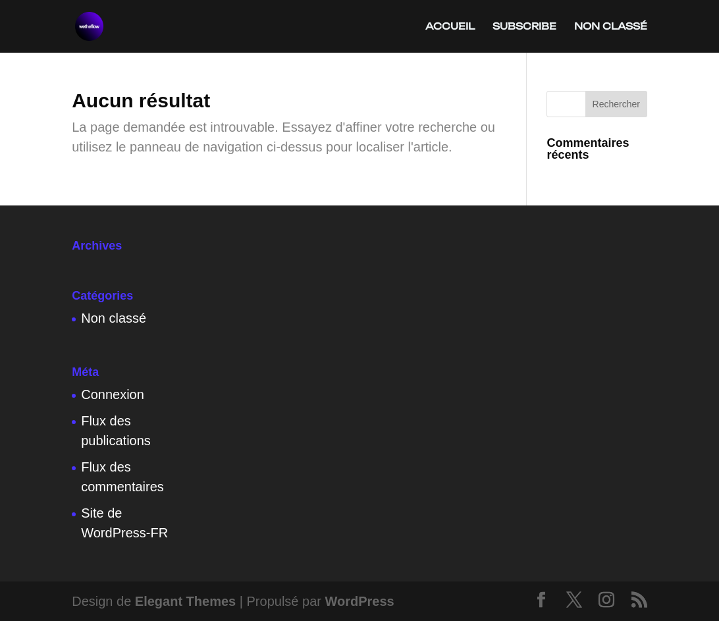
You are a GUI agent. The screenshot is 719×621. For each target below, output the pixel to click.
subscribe (524, 27)
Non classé (610, 27)
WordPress (359, 601)
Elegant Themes (185, 601)
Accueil (450, 27)
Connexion (112, 394)
